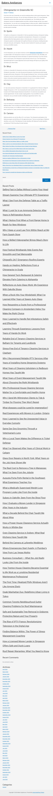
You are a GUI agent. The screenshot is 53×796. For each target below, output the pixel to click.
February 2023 (6, 760)
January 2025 (6, 705)
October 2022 (6, 770)
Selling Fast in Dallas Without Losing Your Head (14, 136)
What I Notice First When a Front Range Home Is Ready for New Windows (20, 146)
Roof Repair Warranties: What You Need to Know (26, 651)
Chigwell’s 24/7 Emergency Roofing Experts (13, 155)
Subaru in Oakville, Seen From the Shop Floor (24, 497)
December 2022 (6, 765)
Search (4, 177)
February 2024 (6, 731)
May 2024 (5, 724)
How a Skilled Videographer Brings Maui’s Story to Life (15, 151)
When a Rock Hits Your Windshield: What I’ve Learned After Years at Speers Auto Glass (23, 165)
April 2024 (5, 726)
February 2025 (6, 703)
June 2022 (5, 779)
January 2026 (6, 676)
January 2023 (6, 762)
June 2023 (5, 750)
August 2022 (6, 774)
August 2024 (6, 717)
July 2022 (5, 777)
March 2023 (5, 758)
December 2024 (6, 707)
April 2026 (5, 669)
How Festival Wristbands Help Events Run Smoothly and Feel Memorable (20, 153)
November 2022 (6, 767)
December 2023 (6, 736)
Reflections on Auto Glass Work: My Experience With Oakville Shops (18, 163)
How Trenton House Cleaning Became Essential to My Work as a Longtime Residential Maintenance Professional (25, 572)
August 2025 (6, 688)
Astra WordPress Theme (38, 792)
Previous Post (11, 128)
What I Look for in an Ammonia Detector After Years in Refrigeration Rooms (20, 143)
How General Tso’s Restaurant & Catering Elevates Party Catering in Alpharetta (21, 160)
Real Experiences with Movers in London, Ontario (26, 413)
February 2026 (6, 674)
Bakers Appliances (12, 2)
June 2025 (5, 693)
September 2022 (6, 772)
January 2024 (6, 734)
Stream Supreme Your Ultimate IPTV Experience (14, 139)
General (5, 12)
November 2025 (6, 681)
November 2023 (6, 738)
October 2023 (6, 741)
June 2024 (5, 722)
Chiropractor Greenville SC (36, 52)
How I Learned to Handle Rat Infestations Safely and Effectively (17, 172)
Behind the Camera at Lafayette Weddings (23, 542)
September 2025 (6, 686)
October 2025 (6, 683)
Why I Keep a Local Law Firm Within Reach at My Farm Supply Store (18, 148)
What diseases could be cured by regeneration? (25, 407)
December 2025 (6, 679)
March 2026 (5, 671)
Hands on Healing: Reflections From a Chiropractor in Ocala (17, 158)
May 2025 (5, 695)
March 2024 (5, 729)
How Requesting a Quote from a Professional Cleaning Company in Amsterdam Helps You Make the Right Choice (24, 309)
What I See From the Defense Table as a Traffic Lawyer (15, 141)
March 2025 (5, 700)
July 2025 (5, 691)
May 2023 (5, 753)
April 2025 (5, 698)
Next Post (43, 128)
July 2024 (5, 719)
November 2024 (6, 710)
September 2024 (6, 715)
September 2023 (6, 743)
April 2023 (5, 755)
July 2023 (5, 748)
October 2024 (6, 712)
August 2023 (6, 746)
